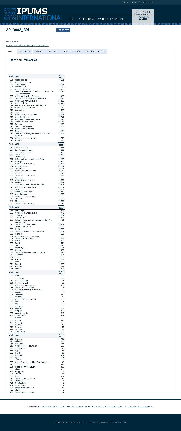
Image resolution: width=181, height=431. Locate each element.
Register (134, 2)
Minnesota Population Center (83, 422)
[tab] (11, 51)
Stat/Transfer (114, 407)
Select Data (86, 19)
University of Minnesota (141, 407)
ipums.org (145, 2)
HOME (71, 19)
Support (117, 19)
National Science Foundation (90, 407)
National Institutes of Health (58, 407)
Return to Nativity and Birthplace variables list (27, 45)
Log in (125, 2)
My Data (103, 19)
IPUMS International (9, 6)
